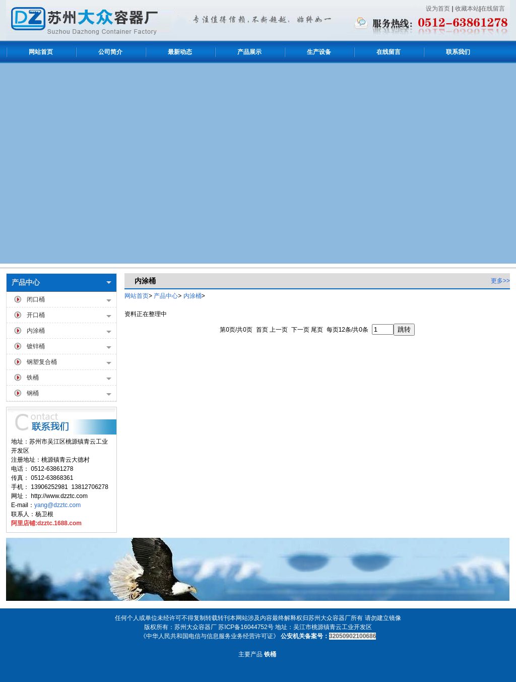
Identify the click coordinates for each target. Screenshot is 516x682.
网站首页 (136, 295)
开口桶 (69, 316)
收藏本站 (467, 8)
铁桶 (69, 378)
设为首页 (438, 8)
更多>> (500, 280)
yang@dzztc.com (57, 505)
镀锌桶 (69, 347)
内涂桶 (69, 331)
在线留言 (493, 8)
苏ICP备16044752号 (245, 627)
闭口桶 (69, 300)
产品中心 (61, 282)
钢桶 (69, 394)
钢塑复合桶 (69, 362)
